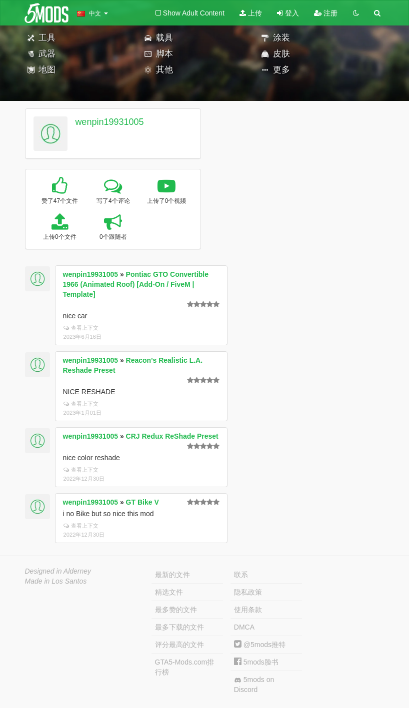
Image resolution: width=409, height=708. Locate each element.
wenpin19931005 (109, 122)
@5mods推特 (260, 644)
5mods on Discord (254, 685)
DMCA (244, 627)
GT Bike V (142, 502)
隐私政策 (248, 592)
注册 (326, 13)
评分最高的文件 (179, 645)
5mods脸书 (256, 662)
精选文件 (169, 592)
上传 (251, 13)
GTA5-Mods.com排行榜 (184, 667)
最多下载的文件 (179, 627)
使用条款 (248, 610)
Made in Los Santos (56, 581)
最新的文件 (172, 575)
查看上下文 (81, 328)
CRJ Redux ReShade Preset (172, 436)
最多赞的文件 (176, 610)
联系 (241, 575)
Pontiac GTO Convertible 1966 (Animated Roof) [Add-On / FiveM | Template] (136, 284)
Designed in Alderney (58, 571)
